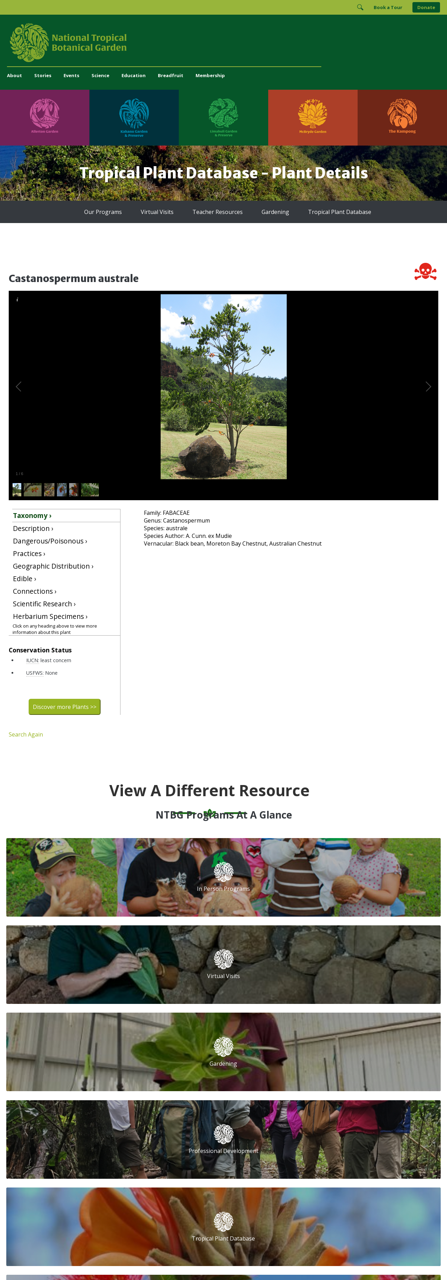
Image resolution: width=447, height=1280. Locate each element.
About (14, 75)
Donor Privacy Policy (310, 1261)
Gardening (275, 212)
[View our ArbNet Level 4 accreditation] (315, 1156)
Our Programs (103, 212)
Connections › (35, 591)
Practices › (29, 553)
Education (134, 75)
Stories (42, 75)
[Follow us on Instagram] (293, 1132)
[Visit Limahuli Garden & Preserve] (223, 118)
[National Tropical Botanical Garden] (223, 43)
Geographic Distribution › (53, 566)
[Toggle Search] (360, 7)
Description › (33, 528)
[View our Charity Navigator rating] (282, 1156)
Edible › (24, 578)
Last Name (354, 1072)
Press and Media (145, 1145)
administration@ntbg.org (154, 1138)
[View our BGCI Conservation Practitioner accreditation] (360, 1156)
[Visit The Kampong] (402, 118)
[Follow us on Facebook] (280, 1132)
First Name (257, 1072)
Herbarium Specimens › (50, 616)
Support (135, 1044)
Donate (426, 7)
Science (100, 75)
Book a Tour (388, 7)
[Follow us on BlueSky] (307, 1132)
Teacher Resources (217, 212)
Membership (210, 75)
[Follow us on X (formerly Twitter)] (320, 1132)
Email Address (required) (275, 1046)
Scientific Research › (44, 603)
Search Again (26, 734)
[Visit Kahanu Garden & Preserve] (134, 118)
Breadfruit (170, 75)
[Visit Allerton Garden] (44, 118)
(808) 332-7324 (143, 1131)
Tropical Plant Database (339, 212)
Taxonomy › (32, 515)
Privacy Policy (272, 1261)
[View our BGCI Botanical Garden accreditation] (341, 1156)
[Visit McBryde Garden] (313, 118)
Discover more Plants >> (64, 707)
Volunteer (137, 1067)
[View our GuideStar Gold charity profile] (253, 1156)
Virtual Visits (157, 212)
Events (71, 75)
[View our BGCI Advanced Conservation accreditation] (379, 1156)
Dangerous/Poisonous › (50, 541)
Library (188, 1082)
